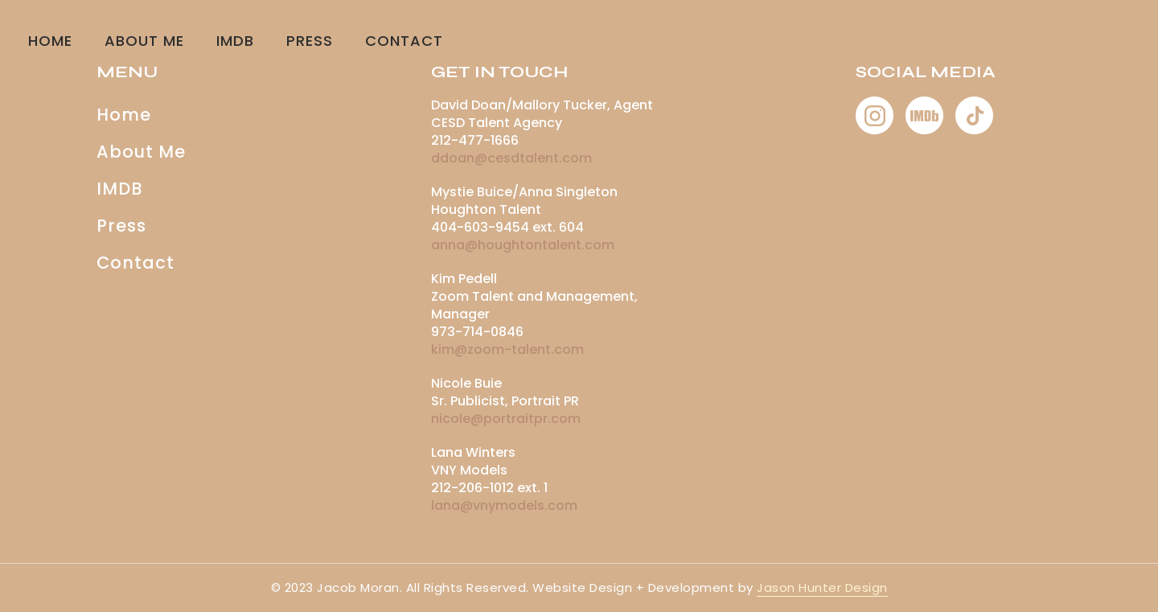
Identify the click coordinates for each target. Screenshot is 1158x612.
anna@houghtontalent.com (522, 245)
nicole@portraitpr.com (506, 418)
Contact (135, 262)
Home (50, 41)
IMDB (235, 41)
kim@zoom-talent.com (507, 349)
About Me (144, 41)
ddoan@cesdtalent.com (511, 158)
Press (309, 41)
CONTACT (404, 41)
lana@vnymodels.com (504, 505)
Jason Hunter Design (822, 587)
